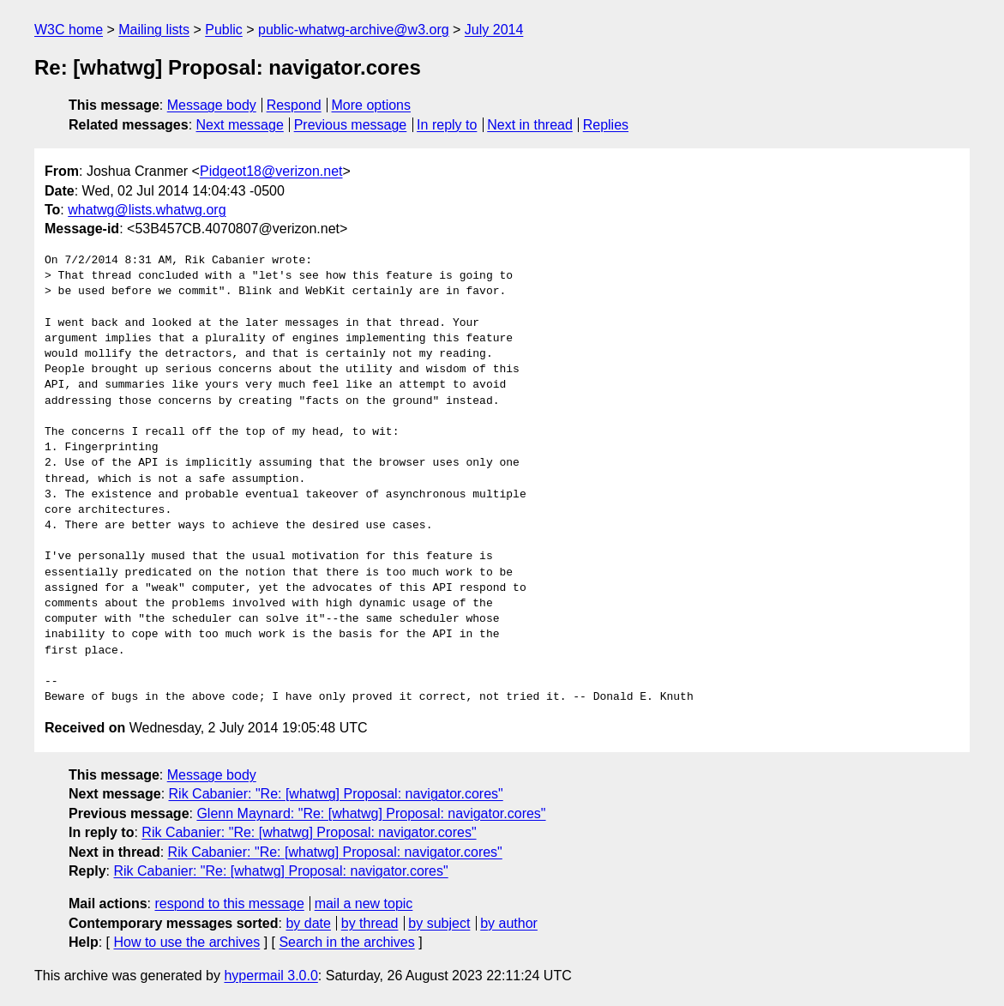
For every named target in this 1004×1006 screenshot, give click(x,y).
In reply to (447, 124)
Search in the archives (346, 942)
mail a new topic (364, 903)
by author (509, 923)
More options (372, 105)
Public (224, 29)
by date (308, 923)
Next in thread (530, 124)
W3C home (68, 29)
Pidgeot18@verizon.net (271, 171)
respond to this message (229, 903)
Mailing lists (153, 29)
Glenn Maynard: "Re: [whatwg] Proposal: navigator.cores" (370, 813)
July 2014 (494, 29)
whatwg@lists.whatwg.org (146, 209)
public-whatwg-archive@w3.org (353, 29)
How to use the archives (186, 942)
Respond (294, 105)
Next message (240, 124)
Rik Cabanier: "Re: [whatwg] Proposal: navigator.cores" (336, 793)
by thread (370, 923)
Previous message (350, 124)
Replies (605, 124)
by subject (439, 923)
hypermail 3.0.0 (270, 975)
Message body (211, 105)
